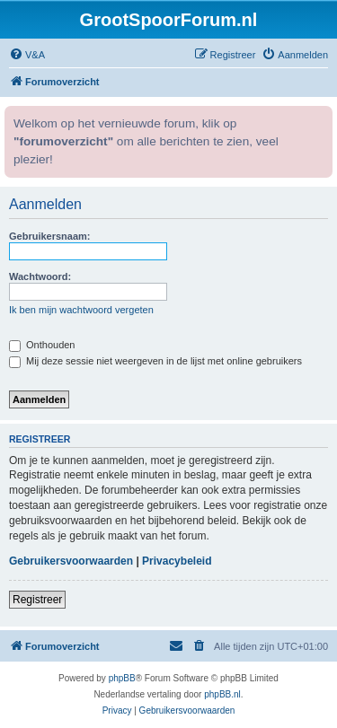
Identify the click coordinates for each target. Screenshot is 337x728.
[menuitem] (27, 55)
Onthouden (42, 344)
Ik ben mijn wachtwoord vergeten (81, 309)
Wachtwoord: (40, 276)
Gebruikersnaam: (49, 236)
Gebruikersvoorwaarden (71, 561)
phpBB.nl (222, 694)
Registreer (37, 599)
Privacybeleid (176, 561)
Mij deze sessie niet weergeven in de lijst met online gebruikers (155, 360)
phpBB (122, 678)
